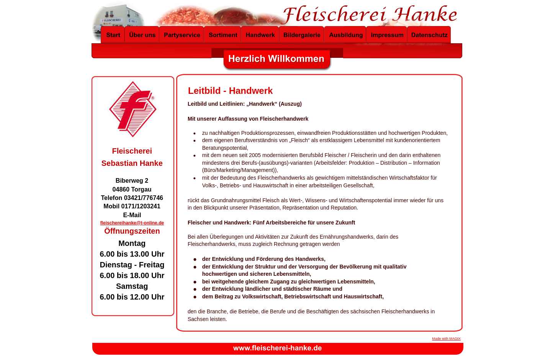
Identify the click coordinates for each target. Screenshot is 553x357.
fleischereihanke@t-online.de (132, 223)
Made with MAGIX (446, 339)
